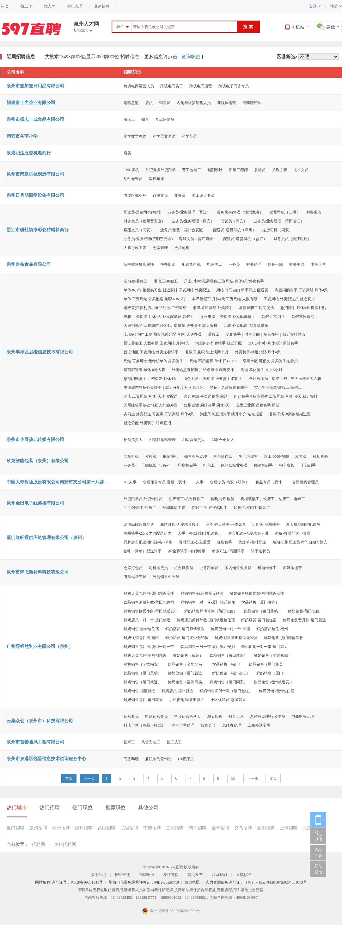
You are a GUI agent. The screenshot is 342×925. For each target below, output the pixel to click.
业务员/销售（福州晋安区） (183, 230)
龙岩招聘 (129, 828)
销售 (145, 119)
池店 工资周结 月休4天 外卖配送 (151, 396)
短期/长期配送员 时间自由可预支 (299, 542)
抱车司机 (170, 456)
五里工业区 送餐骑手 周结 (257, 405)
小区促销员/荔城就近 (228, 700)
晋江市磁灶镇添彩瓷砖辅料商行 (38, 229)
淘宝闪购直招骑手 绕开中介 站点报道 (231, 414)
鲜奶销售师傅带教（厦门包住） (226, 691)
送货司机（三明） (285, 212)
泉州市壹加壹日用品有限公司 (35, 86)
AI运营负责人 (193, 440)
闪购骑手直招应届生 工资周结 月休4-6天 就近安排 (276, 396)
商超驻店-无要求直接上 (179, 524)
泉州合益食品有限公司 (29, 264)
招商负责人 (133, 440)
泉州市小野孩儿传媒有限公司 (35, 439)
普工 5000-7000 (276, 456)
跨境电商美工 (171, 86)
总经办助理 (231, 725)
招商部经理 (251, 103)
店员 (149, 103)
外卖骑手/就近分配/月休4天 (258, 352)
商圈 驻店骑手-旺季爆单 (226, 524)
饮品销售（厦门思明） (143, 673)
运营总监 (131, 103)
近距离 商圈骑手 (266, 524)
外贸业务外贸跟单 (160, 170)
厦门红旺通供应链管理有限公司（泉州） (46, 537)
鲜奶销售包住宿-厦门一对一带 (149, 646)
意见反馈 (318, 869)
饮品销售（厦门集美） (268, 664)
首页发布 (195, 874)
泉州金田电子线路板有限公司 (35, 503)
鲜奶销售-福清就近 (139, 691)
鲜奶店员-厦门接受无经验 (186, 638)
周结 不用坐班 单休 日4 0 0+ (213, 361)
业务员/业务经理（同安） (193, 221)
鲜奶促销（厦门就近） (187, 673)
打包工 (209, 465)
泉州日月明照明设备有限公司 (35, 195)
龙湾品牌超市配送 (139, 524)
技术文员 (300, 170)
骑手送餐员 (260, 551)
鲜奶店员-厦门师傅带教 (185, 629)
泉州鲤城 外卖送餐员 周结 (206, 396)
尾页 (273, 778)
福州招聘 (61, 828)
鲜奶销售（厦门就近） (143, 682)
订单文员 (160, 195)
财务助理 (253, 264)
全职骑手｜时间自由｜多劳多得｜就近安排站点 (265, 334)
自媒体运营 (292, 568)
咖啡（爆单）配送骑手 (143, 551)
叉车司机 (131, 456)
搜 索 (248, 26)
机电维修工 (267, 568)
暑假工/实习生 (273, 316)
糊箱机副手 (263, 465)
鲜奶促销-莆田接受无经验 (236, 638)
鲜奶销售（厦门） (271, 673)
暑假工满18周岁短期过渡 (290, 414)
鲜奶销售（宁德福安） (143, 664)
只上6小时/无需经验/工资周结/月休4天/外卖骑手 (224, 281)
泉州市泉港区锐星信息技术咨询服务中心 (46, 758)
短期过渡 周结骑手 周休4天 (206, 405)
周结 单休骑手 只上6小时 (261, 370)
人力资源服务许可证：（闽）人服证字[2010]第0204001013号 (256, 882)
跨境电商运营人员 (139, 86)
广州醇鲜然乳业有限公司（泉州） (40, 646)
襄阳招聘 (266, 828)
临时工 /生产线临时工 (210, 508)
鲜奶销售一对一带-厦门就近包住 (207, 602)
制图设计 (215, 170)
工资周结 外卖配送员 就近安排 (289, 299)
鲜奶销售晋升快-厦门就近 (304, 620)
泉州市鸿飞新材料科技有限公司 (38, 572)
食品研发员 (164, 119)
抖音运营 (236, 716)
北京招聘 (311, 828)
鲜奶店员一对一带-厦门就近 (147, 620)
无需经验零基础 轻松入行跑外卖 (151, 405)
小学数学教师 (135, 136)
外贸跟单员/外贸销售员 (143, 499)
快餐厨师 (167, 264)
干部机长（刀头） (156, 465)
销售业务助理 (195, 456)
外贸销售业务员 (166, 576)
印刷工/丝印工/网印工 (252, 508)
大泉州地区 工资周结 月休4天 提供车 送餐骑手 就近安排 (170, 325)
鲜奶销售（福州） (188, 655)
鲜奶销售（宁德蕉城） (273, 655)
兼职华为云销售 (158, 759)
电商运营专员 (135, 576)
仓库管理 (160, 247)
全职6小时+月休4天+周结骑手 (273, 343)
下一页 (253, 778)
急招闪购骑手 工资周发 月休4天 (150, 378)
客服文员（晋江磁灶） (198, 239)
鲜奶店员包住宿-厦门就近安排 (149, 593)
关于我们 (98, 874)
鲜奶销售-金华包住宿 (141, 629)
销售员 (164, 103)
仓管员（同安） (234, 221)
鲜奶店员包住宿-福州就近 (145, 655)
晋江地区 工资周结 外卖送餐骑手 (151, 352)
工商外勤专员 (258, 725)
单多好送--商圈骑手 (228, 551)
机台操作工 (222, 456)
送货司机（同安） (277, 230)
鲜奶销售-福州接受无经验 (201, 593)
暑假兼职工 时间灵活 (256, 308)
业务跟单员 (208, 568)
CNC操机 (131, 170)
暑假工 (213, 334)
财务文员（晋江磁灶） (292, 239)
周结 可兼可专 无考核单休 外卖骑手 (153, 361)
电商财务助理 (302, 716)
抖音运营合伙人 (187, 716)
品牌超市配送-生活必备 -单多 (148, 542)
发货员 (301, 456)
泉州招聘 (38, 828)
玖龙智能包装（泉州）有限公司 (38, 460)
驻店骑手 (224, 542)
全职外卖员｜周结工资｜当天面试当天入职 (285, 378)
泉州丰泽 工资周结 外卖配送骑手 (227, 316)
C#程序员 (186, 759)
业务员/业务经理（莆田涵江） (278, 221)
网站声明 (122, 874)
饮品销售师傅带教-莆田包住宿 (149, 602)
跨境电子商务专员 (233, 86)
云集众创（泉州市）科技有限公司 (40, 720)
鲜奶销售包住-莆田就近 (143, 700)
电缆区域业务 (135, 195)
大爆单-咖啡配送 (252, 542)
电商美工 (214, 264)
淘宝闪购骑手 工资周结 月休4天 (301, 290)
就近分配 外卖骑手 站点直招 (147, 423)
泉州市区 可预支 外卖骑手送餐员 (270, 361)
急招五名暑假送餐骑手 (229, 387)
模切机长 (320, 456)
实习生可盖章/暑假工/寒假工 (278, 387)
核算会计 (208, 725)
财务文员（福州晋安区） (144, 221)
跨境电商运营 (200, 86)
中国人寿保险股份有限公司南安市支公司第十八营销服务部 (59, 482)
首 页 (4, 6)
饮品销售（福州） (227, 664)
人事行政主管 (135, 247)
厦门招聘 (15, 828)
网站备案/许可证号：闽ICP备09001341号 (69, 882)
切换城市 (83, 30)
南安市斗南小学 (22, 136)
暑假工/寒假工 (165, 281)
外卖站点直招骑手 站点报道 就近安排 (203, 370)
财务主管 (313, 212)
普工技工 (174, 742)
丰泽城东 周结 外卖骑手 (213, 308)
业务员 (180, 195)
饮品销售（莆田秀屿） (263, 611)
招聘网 (38, 844)
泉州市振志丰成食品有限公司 (35, 119)
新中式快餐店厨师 (139, 264)
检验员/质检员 (222, 499)
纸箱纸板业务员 (234, 465)
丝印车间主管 (173, 508)
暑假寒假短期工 (304, 316)
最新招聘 (101, 6)
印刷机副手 (187, 465)
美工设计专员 (203, 195)
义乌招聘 (243, 828)
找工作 (26, 6)
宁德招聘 (152, 828)
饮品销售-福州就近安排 (273, 682)
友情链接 (171, 874)
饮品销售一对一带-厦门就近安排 (207, 646)
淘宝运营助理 (183, 725)
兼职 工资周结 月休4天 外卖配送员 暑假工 (159, 316)
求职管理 (74, 6)
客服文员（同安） (139, 230)
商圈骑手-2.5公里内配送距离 (147, 533)
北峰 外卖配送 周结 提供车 (246, 325)
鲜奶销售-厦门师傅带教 (283, 638)
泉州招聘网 (65, 844)
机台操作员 (183, 568)
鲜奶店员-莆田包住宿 (259, 620)
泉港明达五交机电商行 (29, 153)
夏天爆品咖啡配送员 (303, 524)
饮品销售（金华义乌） (187, 664)
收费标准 (243, 874)
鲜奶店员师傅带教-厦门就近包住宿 (206, 620)
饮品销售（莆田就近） (228, 655)
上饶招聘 (288, 828)
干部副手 (308, 465)
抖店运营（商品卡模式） (144, 725)
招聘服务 (147, 874)
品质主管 (279, 170)
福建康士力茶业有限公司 (31, 102)
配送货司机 (191, 264)
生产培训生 (248, 456)
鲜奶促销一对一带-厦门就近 (264, 646)
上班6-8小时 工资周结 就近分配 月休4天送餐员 (163, 334)
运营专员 (131, 716)
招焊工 (129, 742)
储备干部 (275, 264)
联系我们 (219, 874)
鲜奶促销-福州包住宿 (276, 691)
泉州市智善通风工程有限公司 (35, 742)
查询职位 (190, 56)
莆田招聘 (106, 828)
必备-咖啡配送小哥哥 (292, 533)
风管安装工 (150, 742)
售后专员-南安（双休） (229, 482)
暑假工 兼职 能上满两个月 (207, 352)
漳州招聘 (84, 828)
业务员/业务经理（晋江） (189, 212)
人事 (200, 482)
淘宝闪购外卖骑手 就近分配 (218, 343)
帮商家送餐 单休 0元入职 (144, 370)
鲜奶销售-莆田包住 (304, 611)
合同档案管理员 (305, 482)
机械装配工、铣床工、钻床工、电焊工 (273, 499)
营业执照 (192, 882)
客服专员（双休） (270, 482)
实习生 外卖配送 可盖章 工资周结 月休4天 (159, 414)
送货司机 (181, 247)
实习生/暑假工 (135, 281)
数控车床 (156, 179)
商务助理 (131, 759)
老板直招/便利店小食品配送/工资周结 (155, 308)
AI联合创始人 (222, 440)
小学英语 (189, 136)
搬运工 (129, 119)
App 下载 (318, 852)
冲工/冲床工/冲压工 (140, 508)
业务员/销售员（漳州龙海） (240, 212)
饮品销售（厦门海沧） (260, 602)
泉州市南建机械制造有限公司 (35, 174)
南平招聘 (197, 828)
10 (233, 778)
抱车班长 (286, 465)
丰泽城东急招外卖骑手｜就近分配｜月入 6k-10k (164, 387)
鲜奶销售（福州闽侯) (185, 682)
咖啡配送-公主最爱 (195, 542)
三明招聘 (175, 828)
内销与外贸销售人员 (194, 103)
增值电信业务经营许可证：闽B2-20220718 (144, 882)
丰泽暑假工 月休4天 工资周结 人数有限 (224, 299)
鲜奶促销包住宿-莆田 (141, 638)
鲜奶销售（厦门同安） (228, 682)
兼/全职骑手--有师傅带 (186, 551)
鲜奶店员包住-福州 (272, 629)
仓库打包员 (133, 568)
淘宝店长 (214, 716)
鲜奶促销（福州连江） (231, 673)
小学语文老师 (164, 136)
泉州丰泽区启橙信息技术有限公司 (40, 352)
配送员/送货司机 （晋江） (245, 239)
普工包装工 (191, 170)
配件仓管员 (133, 179)
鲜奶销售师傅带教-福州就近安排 (257, 593)
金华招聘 (220, 828)
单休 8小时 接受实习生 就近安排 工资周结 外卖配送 (167, 290)
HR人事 (130, 482)
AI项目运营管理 (162, 440)
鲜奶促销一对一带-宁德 (230, 629)
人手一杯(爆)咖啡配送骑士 (200, 533)
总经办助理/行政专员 (267, 716)
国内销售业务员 (238, 568)
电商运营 (318, 264)
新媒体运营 (226, 103)
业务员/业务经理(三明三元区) (148, 239)
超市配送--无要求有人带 (248, 533)
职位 (120, 26)
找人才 (49, 6)
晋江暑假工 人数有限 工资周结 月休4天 (156, 343)
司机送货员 (158, 568)
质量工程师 (238, 170)
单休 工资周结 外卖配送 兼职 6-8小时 (155, 299)
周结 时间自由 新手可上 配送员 (242, 290)
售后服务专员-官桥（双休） (166, 482)
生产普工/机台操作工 (186, 499)
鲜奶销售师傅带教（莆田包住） (210, 611)
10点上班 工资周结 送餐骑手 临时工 (213, 378)
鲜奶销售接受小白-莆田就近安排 (151, 611)
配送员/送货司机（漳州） (234, 230)
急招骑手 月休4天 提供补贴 (303, 308)
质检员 (260, 170)
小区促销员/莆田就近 (186, 700)
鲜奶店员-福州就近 (177, 691)
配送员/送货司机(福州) (142, 212)
